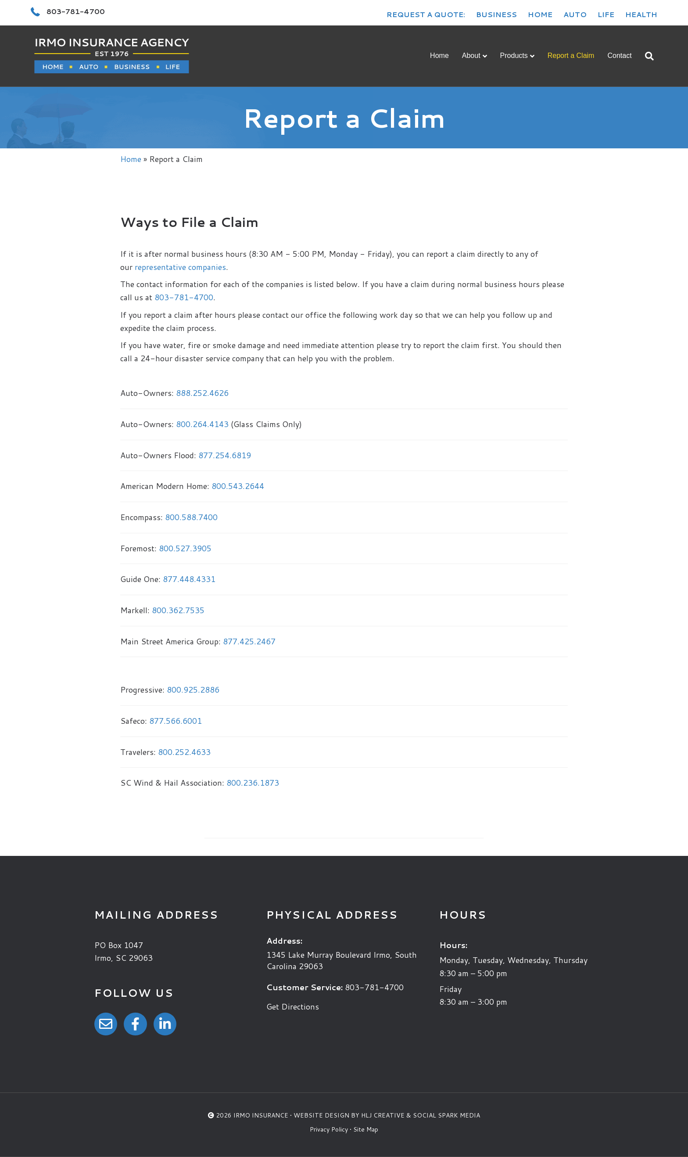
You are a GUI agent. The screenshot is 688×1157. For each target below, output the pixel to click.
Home (540, 14)
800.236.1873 (252, 782)
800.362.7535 (178, 610)
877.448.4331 (189, 579)
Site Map (365, 1129)
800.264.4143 (202, 424)
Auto (575, 14)
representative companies (180, 267)
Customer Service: (304, 987)
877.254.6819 (224, 455)
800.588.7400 (191, 517)
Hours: (453, 945)
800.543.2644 (237, 486)
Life (606, 14)
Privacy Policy (329, 1129)
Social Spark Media (446, 1115)
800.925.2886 (193, 689)
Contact (619, 55)
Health (641, 14)
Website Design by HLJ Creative (349, 1115)
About (471, 55)
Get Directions (292, 1006)
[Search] (646, 56)
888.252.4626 (202, 393)
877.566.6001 (175, 720)
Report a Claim (571, 55)
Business (496, 14)
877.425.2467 (249, 641)
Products (514, 55)
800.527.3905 (185, 548)
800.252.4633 (184, 752)
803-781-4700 (183, 297)
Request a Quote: (426, 14)
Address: (284, 940)
